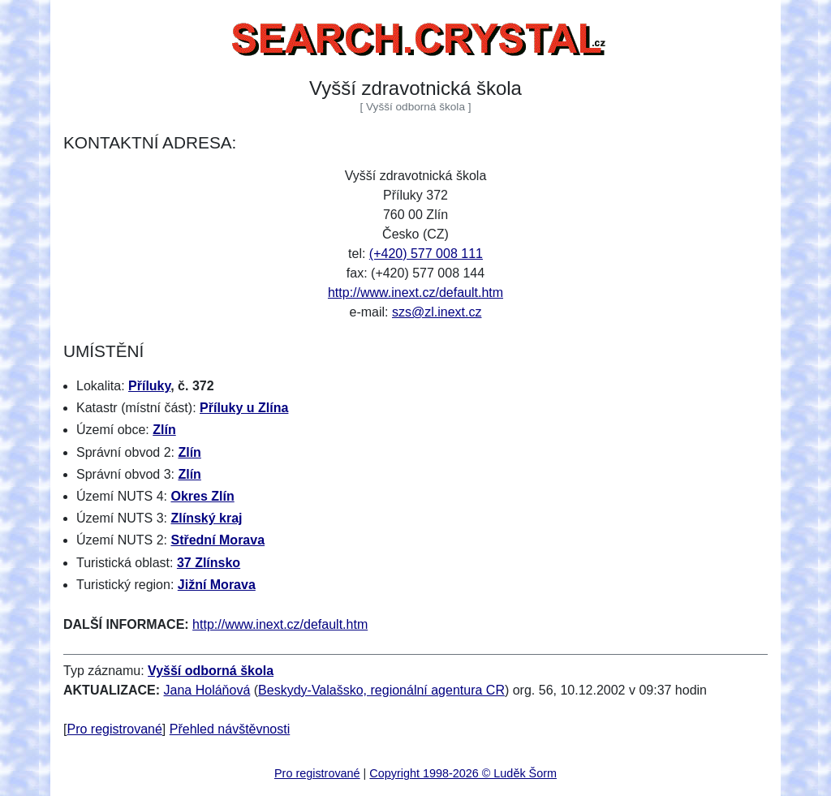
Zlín (164, 430)
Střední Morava (217, 540)
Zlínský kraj (206, 518)
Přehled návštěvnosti (230, 729)
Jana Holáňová (207, 690)
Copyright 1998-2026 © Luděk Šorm (463, 773)
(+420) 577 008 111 (426, 253)
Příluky (149, 386)
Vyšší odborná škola (210, 671)
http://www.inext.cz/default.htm (415, 292)
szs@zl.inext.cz (436, 312)
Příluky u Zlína (244, 408)
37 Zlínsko (208, 563)
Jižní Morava (217, 585)
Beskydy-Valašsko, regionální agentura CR (381, 690)
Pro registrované (114, 729)
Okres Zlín (202, 496)
